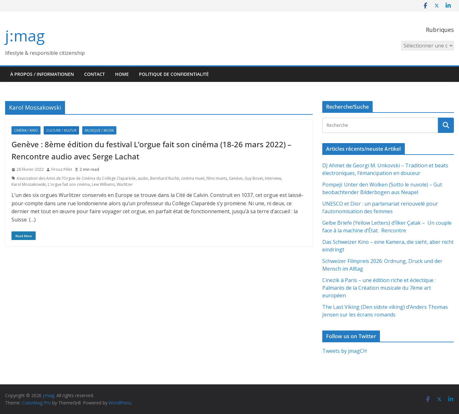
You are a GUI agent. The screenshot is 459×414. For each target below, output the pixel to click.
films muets (216, 178)
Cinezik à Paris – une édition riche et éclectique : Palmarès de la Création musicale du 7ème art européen (379, 288)
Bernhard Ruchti (164, 178)
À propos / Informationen (42, 74)
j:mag (25, 35)
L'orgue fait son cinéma (69, 184)
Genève (236, 178)
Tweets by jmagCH (344, 350)
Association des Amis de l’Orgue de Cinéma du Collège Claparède (76, 178)
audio (143, 178)
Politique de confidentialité (174, 74)
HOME (122, 74)
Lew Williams (103, 184)
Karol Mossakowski (28, 184)
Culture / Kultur (61, 130)
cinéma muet (192, 178)
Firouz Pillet (61, 169)
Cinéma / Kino (26, 130)
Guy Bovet (253, 178)
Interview (273, 178)
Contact (94, 74)
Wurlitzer (125, 184)
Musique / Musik (99, 130)
